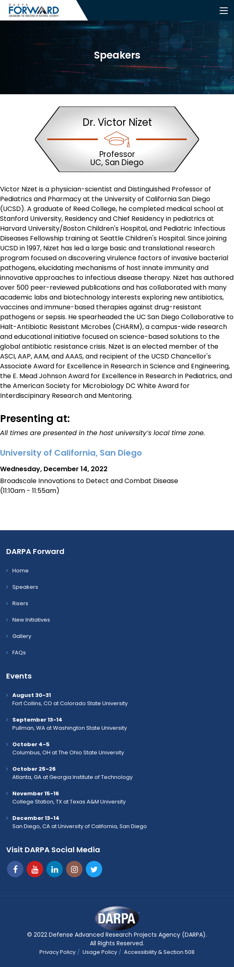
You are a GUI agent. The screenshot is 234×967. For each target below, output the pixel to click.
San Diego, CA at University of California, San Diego (79, 822)
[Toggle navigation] (224, 11)
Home (20, 570)
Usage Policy (100, 952)
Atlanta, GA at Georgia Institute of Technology (72, 773)
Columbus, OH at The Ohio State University (68, 748)
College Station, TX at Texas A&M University (69, 798)
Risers (20, 603)
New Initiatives (31, 620)
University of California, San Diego (71, 453)
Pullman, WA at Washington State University (69, 724)
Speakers (25, 587)
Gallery (21, 636)
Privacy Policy (57, 952)
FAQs (19, 652)
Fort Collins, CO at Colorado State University (70, 699)
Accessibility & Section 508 (159, 952)
